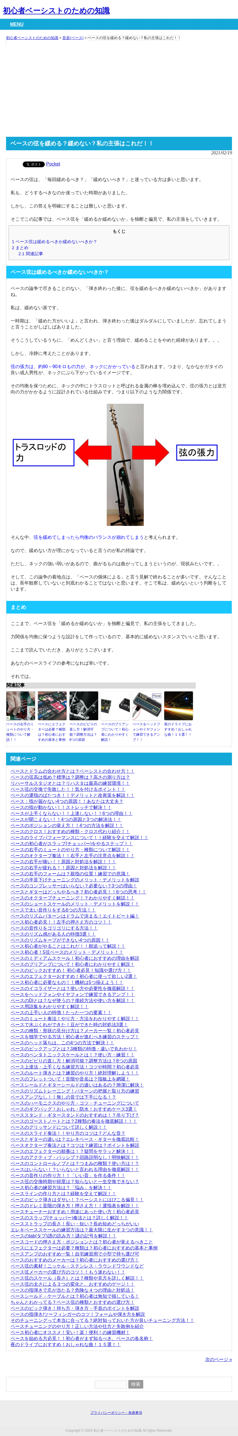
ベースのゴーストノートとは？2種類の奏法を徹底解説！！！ (74, 1121)
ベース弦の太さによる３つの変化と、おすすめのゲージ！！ (73, 1284)
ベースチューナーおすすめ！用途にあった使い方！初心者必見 (75, 1211)
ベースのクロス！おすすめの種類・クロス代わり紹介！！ (70, 831)
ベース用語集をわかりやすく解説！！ (50, 1006)
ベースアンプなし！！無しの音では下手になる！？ (63, 1097)
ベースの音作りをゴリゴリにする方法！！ (54, 928)
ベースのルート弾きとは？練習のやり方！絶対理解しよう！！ (75, 1072)
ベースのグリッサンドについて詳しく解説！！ (59, 1127)
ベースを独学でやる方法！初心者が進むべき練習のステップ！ (75, 1036)
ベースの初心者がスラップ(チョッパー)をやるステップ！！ (72, 843)
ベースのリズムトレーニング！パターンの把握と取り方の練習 (75, 1091)
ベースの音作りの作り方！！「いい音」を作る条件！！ (68, 1175)
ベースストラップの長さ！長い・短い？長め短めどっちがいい (75, 1223)
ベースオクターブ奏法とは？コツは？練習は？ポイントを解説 (75, 1145)
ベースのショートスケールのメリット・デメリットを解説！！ (75, 903)
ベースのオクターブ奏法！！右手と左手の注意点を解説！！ (73, 855)
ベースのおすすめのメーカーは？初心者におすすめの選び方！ (75, 1260)
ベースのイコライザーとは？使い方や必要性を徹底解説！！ (73, 988)
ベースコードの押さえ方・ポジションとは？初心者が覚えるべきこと (82, 1241)
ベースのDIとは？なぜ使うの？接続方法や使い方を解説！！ (73, 1000)
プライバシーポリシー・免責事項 (116, 1413)
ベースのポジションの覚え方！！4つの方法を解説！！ (67, 825)
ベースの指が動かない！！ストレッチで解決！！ (61, 807)
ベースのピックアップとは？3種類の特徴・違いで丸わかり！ (74, 1048)
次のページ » (218, 1359)
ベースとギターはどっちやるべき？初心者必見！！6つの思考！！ (78, 891)
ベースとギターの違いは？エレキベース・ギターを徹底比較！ (75, 1139)
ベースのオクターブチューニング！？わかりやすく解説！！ (73, 897)
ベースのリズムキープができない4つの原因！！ (60, 940)
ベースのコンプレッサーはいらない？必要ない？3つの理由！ (74, 885)
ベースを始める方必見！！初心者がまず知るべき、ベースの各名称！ (82, 1338)
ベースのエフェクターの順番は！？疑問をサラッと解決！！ (73, 1151)
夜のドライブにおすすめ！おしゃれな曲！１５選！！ (178, 729)
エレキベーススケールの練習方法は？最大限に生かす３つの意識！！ (82, 1229)
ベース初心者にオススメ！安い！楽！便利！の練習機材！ (70, 1332)
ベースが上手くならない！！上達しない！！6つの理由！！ (72, 813)
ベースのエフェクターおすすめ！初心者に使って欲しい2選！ (74, 976)
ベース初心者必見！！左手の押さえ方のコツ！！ (61, 922)
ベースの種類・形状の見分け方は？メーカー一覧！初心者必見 (75, 1030)
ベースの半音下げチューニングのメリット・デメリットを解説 (75, 879)
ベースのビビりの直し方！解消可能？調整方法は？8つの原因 (83, 732)
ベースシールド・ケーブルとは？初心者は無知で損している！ (75, 1296)
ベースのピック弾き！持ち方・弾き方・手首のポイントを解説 (75, 1308)
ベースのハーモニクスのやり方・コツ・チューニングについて (75, 1103)
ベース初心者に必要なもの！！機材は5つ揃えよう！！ (67, 982)
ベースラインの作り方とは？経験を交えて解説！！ (63, 1193)
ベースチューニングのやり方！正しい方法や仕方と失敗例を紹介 (77, 1326)
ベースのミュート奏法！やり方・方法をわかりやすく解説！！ (75, 1018)
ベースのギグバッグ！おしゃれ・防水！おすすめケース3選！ (74, 1109)
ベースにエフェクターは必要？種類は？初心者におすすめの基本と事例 (51, 732)
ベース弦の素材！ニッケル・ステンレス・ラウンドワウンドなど (77, 1266)
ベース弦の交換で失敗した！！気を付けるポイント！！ (68, 789)
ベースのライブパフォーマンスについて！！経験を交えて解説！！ (79, 837)
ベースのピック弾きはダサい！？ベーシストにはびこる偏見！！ (77, 1199)
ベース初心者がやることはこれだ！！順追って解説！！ (68, 946)
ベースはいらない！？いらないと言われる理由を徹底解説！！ (75, 1169)
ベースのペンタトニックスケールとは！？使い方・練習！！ (73, 1054)
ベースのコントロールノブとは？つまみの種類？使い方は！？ (75, 1163)
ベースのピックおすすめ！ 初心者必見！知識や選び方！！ (71, 970)
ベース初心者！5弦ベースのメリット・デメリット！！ (67, 952)
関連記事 (30, 253)
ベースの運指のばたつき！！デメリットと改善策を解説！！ (73, 795)
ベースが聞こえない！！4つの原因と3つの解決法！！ (66, 819)
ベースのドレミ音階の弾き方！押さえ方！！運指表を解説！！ (75, 1205)
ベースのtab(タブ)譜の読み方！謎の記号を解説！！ (64, 1235)
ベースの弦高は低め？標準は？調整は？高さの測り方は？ (70, 777)
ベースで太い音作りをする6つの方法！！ (53, 910)
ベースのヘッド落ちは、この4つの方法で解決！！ (62, 1042)
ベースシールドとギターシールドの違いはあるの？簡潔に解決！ (77, 1085)
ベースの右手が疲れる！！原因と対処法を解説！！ (63, 867)
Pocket (53, 164)
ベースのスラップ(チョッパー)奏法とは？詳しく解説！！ (70, 1217)
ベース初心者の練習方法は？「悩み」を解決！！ (61, 1187)
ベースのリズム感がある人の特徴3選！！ (53, 934)
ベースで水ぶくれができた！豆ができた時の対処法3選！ (69, 1024)
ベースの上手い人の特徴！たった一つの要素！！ (61, 1012)
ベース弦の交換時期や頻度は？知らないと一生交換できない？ (75, 1181)
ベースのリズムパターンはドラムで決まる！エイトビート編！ (75, 916)
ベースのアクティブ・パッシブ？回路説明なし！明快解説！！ (75, 1157)
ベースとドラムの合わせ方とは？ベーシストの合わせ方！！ (73, 771)
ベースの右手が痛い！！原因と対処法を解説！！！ (63, 861)
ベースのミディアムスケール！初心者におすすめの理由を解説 (75, 958)
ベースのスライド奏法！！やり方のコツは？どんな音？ (68, 1133)
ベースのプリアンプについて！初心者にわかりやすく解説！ (115, 732)
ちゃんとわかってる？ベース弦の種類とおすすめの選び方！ (73, 1302)
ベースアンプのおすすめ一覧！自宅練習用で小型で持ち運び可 (75, 1254)
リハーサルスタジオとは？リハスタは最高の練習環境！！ (70, 783)
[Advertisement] (119, 91)
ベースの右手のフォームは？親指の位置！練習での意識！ (70, 873)
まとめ (20, 247)
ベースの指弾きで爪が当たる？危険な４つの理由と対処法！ (73, 1290)
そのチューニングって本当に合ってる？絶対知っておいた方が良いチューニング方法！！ (102, 1320)
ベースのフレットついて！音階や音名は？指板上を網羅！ (70, 1078)
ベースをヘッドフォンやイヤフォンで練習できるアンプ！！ (146, 732)
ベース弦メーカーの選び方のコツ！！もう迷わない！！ (68, 1272)
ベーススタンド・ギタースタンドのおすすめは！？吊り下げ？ (75, 1115)
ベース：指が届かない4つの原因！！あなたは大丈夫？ (67, 801)
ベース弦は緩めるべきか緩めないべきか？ (54, 241)
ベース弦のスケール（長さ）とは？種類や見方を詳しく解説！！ (77, 1278)
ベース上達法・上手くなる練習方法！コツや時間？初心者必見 (75, 1066)
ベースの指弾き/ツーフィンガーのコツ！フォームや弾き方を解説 (78, 1314)
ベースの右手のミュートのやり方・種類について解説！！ (20, 732)
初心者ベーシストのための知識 (56, 11)
